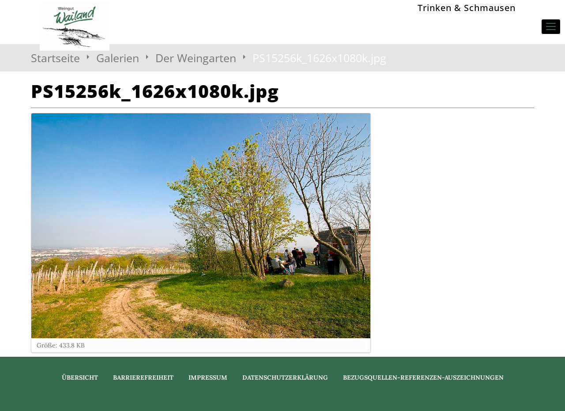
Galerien (117, 57)
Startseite (55, 57)
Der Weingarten (195, 57)
